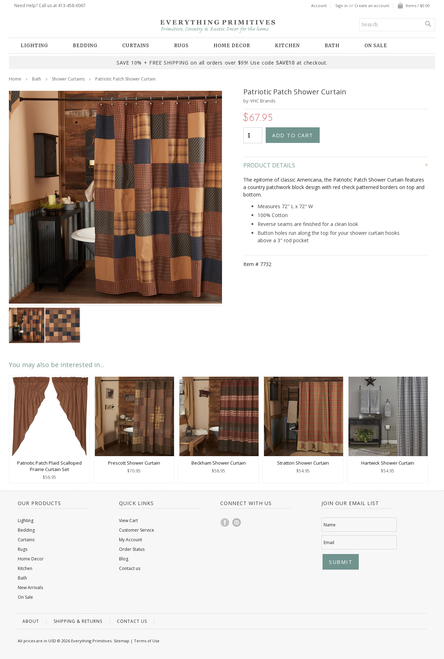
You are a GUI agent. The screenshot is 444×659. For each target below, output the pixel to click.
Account (319, 5)
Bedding (85, 46)
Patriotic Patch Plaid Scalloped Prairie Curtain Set (49, 466)
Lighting (34, 46)
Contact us (129, 568)
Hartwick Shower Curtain (387, 463)
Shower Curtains (68, 79)
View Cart (128, 520)
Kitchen (287, 46)
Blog (123, 559)
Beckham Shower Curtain (218, 463)
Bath (332, 46)
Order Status (132, 549)
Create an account (371, 5)
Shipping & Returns (78, 621)
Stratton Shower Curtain (303, 463)
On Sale (375, 46)
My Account (130, 540)
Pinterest (237, 522)
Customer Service (136, 530)
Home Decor (231, 46)
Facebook (225, 522)
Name (330, 525)
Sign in (341, 5)
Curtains (135, 46)
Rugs (181, 46)
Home (15, 79)
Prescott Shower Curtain (134, 463)
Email (329, 542)
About (30, 621)
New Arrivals (30, 588)
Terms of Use (146, 640)
